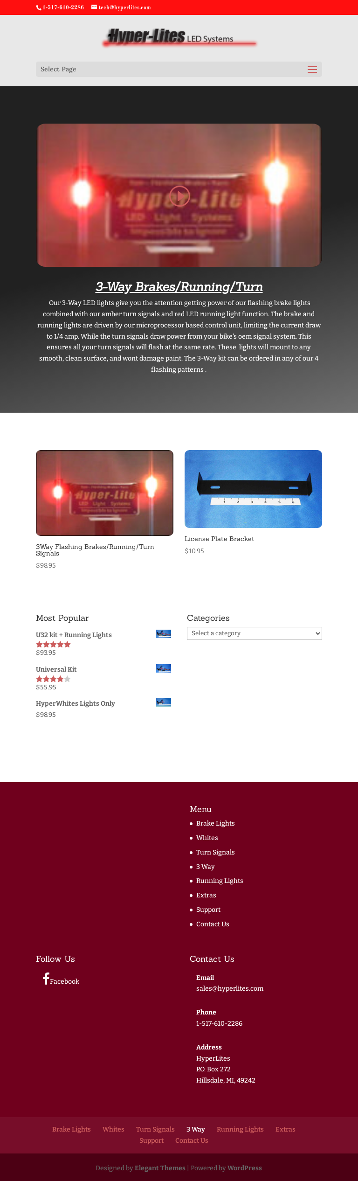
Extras (206, 895)
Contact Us (212, 924)
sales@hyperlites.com (229, 989)
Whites (207, 838)
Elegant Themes (160, 1168)
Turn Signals (215, 852)
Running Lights (219, 881)
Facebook (60, 979)
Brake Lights (215, 823)
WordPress (244, 1168)
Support (208, 910)
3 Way (205, 867)
